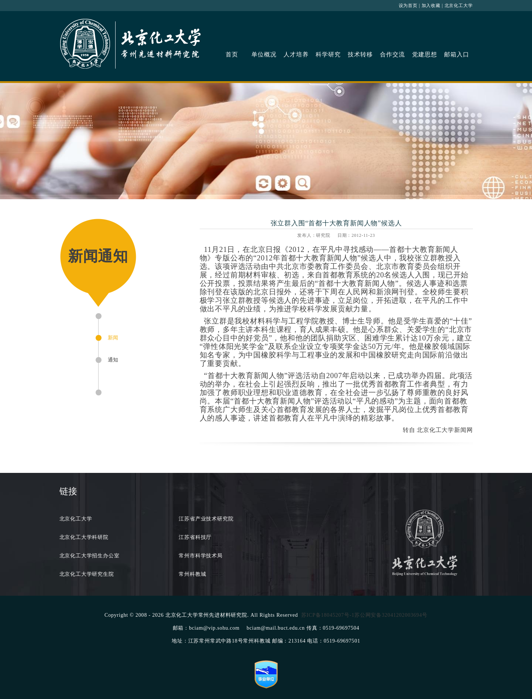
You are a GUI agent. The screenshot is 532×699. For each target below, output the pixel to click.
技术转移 (360, 54)
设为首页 (408, 5)
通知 (113, 360)
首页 (232, 54)
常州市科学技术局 (200, 555)
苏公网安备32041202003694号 (391, 615)
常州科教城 (192, 574)
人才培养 (296, 54)
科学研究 (328, 54)
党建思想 (424, 54)
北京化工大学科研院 (84, 537)
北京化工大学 (459, 5)
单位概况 (263, 54)
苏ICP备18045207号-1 (327, 615)
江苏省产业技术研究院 (206, 519)
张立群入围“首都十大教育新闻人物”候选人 (336, 223)
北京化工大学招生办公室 (89, 555)
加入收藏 (431, 5)
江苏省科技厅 (195, 537)
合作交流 (392, 54)
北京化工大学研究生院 (86, 574)
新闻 (113, 337)
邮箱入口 (456, 54)
